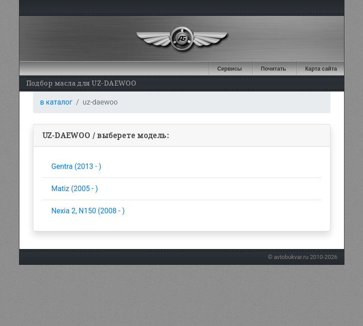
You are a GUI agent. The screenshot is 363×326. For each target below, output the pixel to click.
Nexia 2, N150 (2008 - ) (88, 210)
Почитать (273, 69)
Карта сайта (321, 69)
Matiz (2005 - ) (75, 188)
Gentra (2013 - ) (77, 166)
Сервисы (229, 69)
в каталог (56, 102)
